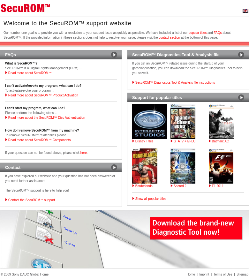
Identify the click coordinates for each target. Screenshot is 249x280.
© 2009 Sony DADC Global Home (25, 274)
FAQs (218, 32)
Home (190, 274)
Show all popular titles (149, 199)
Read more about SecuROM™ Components (38, 140)
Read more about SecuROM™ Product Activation (41, 95)
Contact (12, 167)
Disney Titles (142, 141)
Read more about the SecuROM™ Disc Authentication (45, 117)
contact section (169, 37)
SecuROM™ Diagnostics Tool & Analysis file (176, 54)
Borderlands (142, 186)
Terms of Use (223, 274)
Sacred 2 (178, 186)
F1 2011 (216, 186)
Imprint (204, 274)
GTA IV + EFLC (182, 141)
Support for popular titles (157, 97)
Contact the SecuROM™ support (30, 200)
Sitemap (242, 274)
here (83, 153)
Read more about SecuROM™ (28, 73)
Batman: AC (219, 141)
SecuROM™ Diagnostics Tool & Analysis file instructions (173, 82)
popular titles (198, 32)
